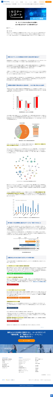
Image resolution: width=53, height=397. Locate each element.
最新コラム (26, 348)
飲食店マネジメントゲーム (23, 370)
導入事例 (36, 360)
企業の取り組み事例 (9, 348)
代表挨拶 (36, 368)
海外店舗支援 (4, 364)
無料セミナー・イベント (44, 348)
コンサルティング (5, 363)
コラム (36, 362)
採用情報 (36, 371)
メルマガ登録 (27, 340)
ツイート (42, 6)
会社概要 (36, 365)
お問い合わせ (48, 1)
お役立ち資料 (42, 1)
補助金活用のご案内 (5, 366)
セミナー (36, 357)
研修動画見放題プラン (23, 367)
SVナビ (20, 364)
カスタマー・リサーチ (23, 369)
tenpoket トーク (22, 363)
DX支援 (3, 362)
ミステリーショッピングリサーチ (24, 359)
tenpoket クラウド (22, 362)
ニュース (36, 367)
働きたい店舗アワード (39, 359)
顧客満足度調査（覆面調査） (7, 359)
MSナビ (14, 379)
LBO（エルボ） (21, 372)
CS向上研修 (21, 366)
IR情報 (36, 370)
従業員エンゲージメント (6, 360)
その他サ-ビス (4, 367)
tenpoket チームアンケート (24, 360)
